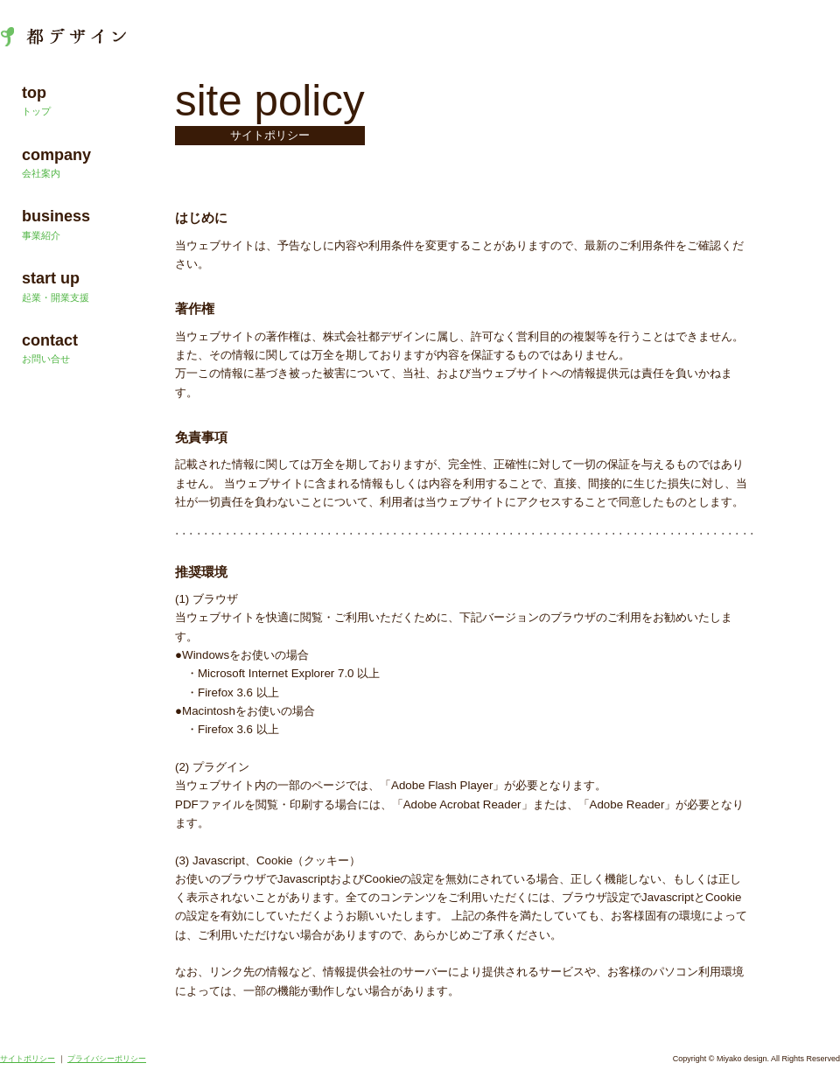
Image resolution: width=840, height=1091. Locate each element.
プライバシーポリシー (106, 1058)
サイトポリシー (27, 1058)
